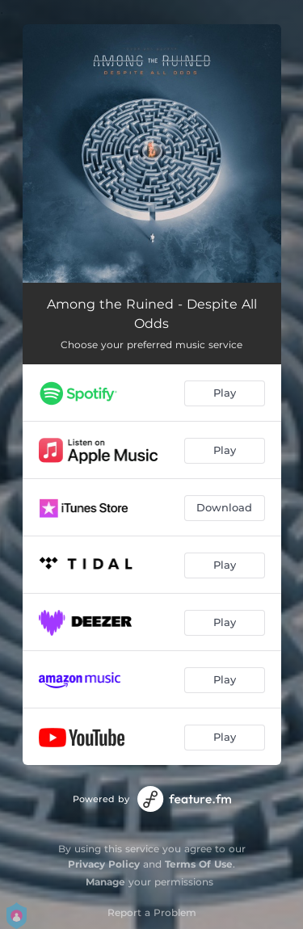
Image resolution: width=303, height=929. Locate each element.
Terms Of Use (199, 864)
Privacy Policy (104, 864)
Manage (105, 882)
